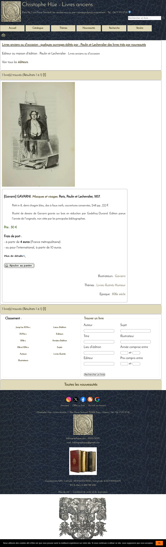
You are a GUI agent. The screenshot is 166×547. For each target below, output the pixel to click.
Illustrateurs (105, 276)
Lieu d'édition (92, 347)
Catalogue (37, 28)
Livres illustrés (105, 285)
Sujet (123, 325)
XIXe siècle (118, 294)
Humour (120, 285)
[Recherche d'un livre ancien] (144, 18)
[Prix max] (136, 363)
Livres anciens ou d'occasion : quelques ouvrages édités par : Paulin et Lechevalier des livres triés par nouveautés (74, 45)
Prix (122, 358)
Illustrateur (127, 336)
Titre (86, 336)
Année (124, 347)
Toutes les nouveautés (80, 385)
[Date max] (136, 352)
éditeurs (23, 62)
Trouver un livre (94, 318)
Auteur (88, 325)
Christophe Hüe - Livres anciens (57, 5)
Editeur (88, 358)
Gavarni (120, 276)
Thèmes (89, 285)
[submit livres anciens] (164, 18)
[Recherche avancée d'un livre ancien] (94, 374)
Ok (159, 543)
